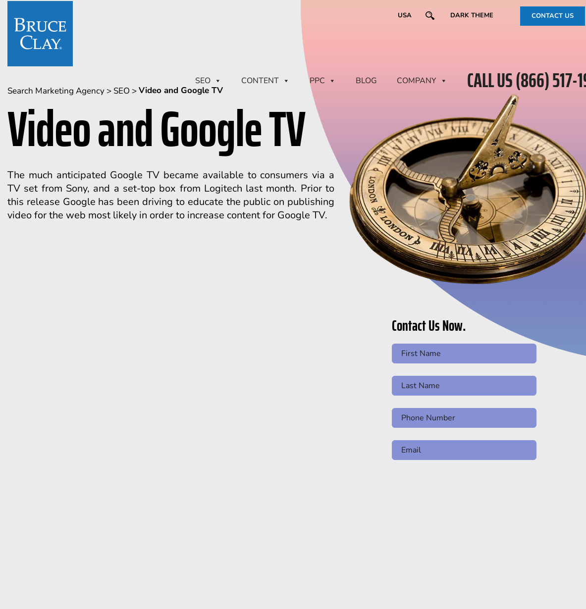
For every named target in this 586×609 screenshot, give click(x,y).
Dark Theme (471, 15)
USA (405, 15)
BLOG (366, 80)
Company (422, 81)
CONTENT (265, 81)
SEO (208, 81)
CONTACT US (553, 15)
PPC (323, 81)
